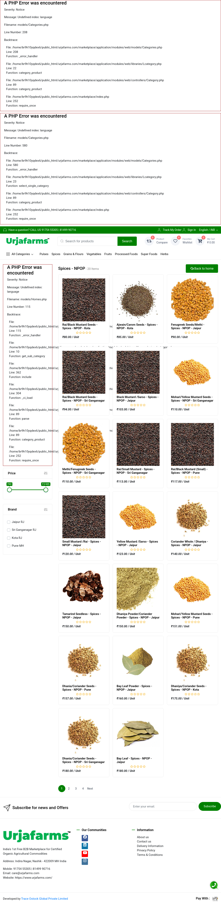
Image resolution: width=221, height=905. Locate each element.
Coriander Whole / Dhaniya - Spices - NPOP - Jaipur (189, 543)
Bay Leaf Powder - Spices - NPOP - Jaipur (134, 687)
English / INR (207, 229)
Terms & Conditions (150, 855)
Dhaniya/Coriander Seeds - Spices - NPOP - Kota (188, 687)
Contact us (144, 841)
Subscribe (210, 806)
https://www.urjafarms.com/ (33, 877)
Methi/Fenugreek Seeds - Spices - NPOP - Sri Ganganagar (83, 471)
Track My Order (169, 230)
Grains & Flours (73, 254)
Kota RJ (17, 538)
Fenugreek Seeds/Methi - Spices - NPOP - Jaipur (187, 326)
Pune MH (18, 545)
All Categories (18, 254)
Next (90, 788)
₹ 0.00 (211, 241)
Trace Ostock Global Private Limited (44, 898)
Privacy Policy (146, 850)
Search (127, 241)
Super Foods (149, 254)
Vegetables (94, 254)
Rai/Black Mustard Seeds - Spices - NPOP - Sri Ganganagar (83, 398)
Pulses (44, 254)
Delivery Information (150, 846)
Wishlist (187, 241)
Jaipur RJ (18, 522)
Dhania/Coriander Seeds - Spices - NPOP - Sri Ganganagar (83, 760)
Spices (56, 254)
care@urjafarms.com (25, 873)
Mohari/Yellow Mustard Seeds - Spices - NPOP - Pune (192, 615)
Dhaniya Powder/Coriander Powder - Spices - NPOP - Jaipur (138, 615)
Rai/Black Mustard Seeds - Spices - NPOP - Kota (80, 326)
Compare (162, 241)
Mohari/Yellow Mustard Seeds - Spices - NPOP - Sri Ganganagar (192, 398)
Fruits (108, 254)
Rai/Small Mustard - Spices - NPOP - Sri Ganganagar (135, 471)
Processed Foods (126, 254)
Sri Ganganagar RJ (24, 530)
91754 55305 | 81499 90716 (59, 229)
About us (143, 837)
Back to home (202, 268)
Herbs (164, 254)
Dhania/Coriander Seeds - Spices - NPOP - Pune (79, 687)
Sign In (189, 230)
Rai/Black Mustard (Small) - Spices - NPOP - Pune (189, 471)
